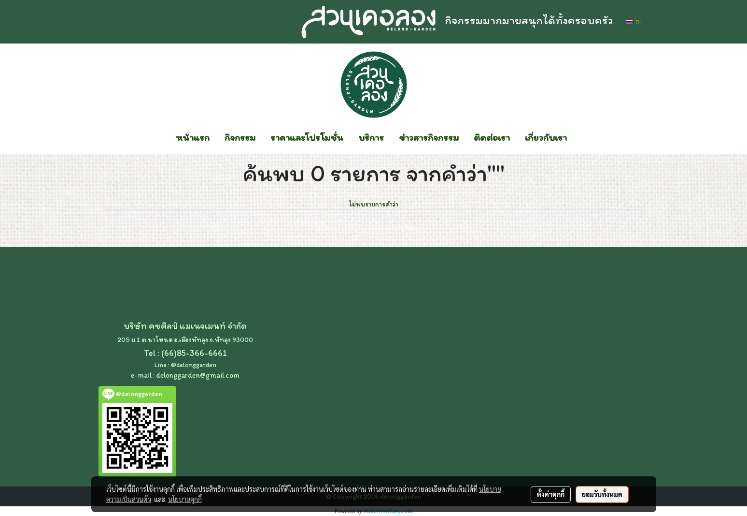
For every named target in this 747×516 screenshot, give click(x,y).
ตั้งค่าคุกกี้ (550, 494)
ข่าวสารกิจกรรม (429, 137)
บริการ (371, 137)
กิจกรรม (240, 137)
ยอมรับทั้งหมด (602, 494)
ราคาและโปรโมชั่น (306, 137)
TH (633, 22)
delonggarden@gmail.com (198, 375)
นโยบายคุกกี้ (185, 499)
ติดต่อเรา (492, 137)
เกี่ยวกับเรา (546, 137)
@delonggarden (193, 365)
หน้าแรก (193, 137)
